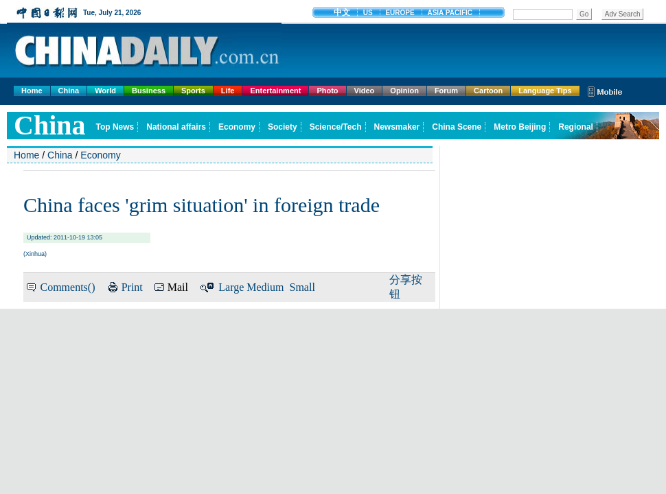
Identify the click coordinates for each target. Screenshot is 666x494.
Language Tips (544, 90)
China (69, 90)
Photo (327, 90)
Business (148, 90)
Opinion (404, 90)
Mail (178, 287)
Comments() (67, 287)
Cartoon (488, 90)
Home (32, 90)
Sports (193, 90)
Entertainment (275, 90)
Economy (100, 155)
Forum (446, 90)
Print (132, 287)
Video (364, 90)
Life (228, 90)
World (105, 90)
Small (302, 287)
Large (231, 287)
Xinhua (35, 253)
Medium (265, 287)
